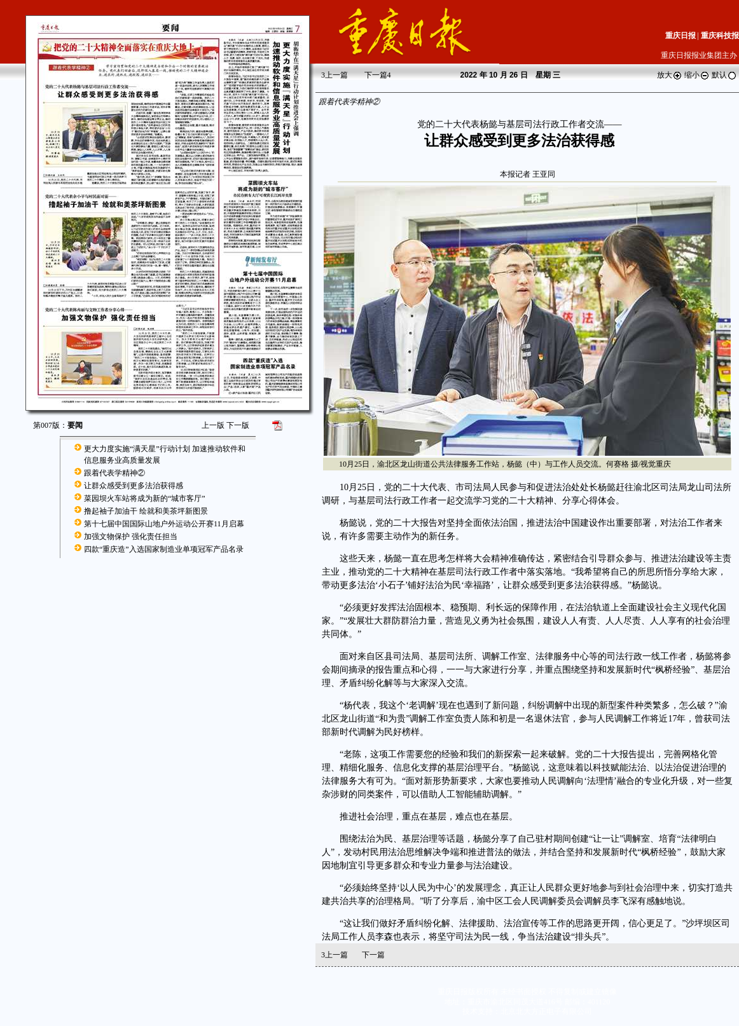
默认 (724, 75)
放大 (669, 75)
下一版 (237, 425)
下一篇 (377, 75)
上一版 (213, 425)
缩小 (697, 75)
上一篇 (334, 75)
